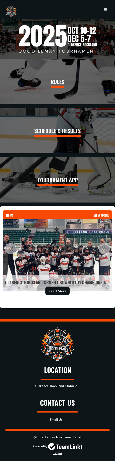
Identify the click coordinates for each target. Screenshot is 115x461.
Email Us (56, 419)
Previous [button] (10, 248)
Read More (57, 291)
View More (101, 215)
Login (57, 453)
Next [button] (104, 248)
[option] (57, 260)
